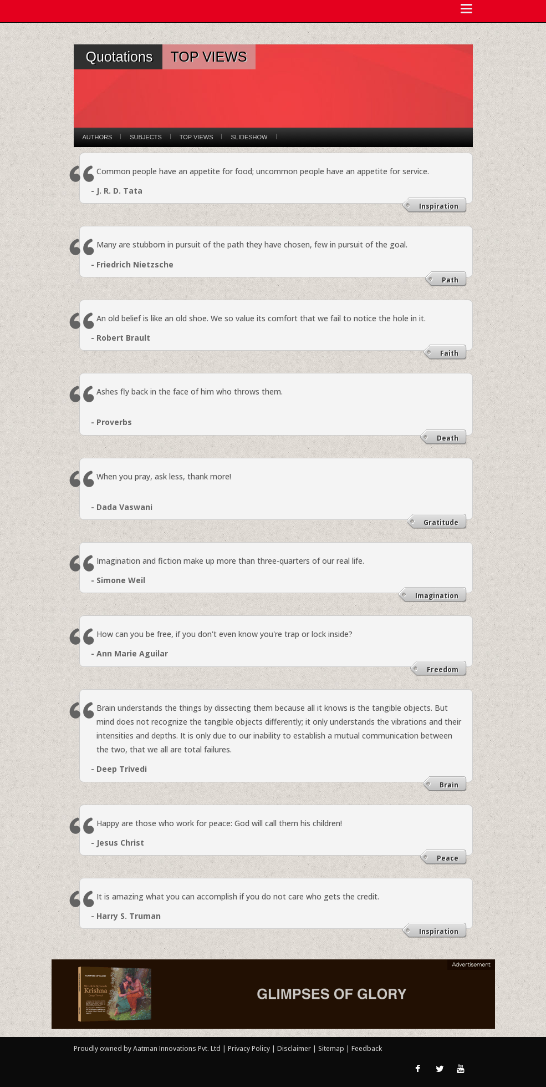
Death (447, 438)
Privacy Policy (250, 1048)
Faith (449, 353)
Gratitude (440, 522)
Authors (98, 137)
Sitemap (332, 1048)
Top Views (196, 137)
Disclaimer (294, 1048)
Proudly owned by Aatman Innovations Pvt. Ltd (147, 1048)
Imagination (436, 595)
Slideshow (249, 137)
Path (450, 280)
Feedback (366, 1048)
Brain (449, 785)
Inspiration (438, 206)
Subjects (145, 137)
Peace (447, 858)
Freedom (442, 669)
